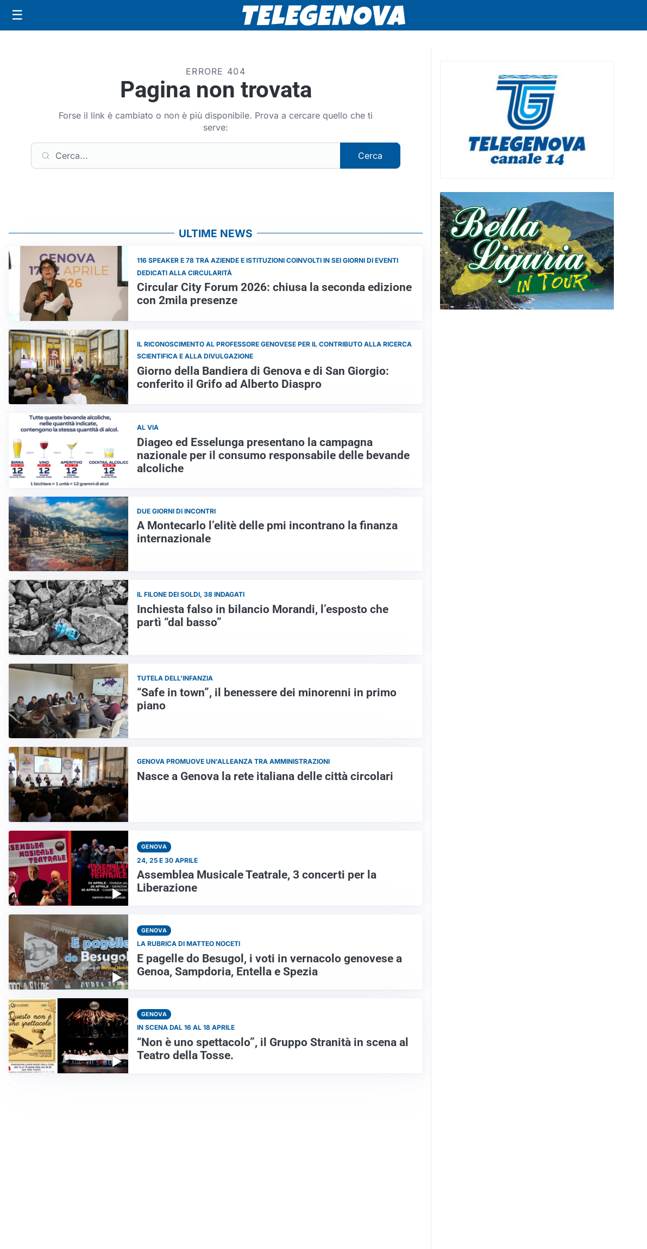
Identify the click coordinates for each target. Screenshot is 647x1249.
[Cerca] (186, 156)
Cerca (370, 155)
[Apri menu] (17, 15)
